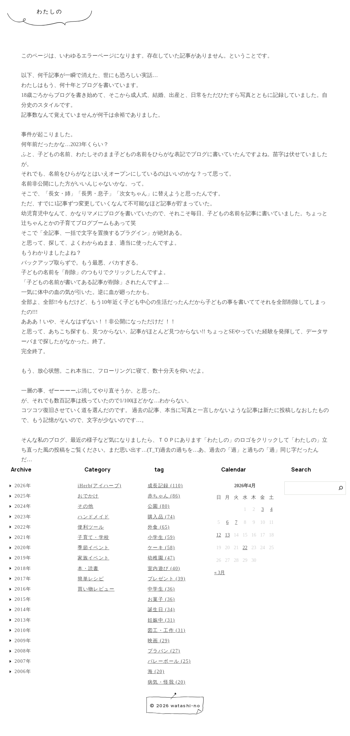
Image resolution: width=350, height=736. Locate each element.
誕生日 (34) (161, 609)
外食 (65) (159, 527)
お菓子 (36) (161, 599)
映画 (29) (159, 640)
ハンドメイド (93, 516)
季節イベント (93, 547)
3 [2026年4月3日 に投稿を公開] (262, 509)
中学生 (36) (161, 589)
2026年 (22, 485)
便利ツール (91, 527)
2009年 (22, 640)
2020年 (22, 547)
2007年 (22, 661)
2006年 (22, 671)
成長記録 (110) (165, 485)
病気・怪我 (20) (167, 682)
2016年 (22, 589)
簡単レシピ (91, 578)
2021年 (22, 537)
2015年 (22, 599)
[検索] (341, 488)
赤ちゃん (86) (164, 496)
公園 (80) (159, 506)
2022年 (22, 527)
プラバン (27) (164, 651)
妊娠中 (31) (161, 620)
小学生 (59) (161, 537)
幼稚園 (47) (161, 557)
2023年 (22, 516)
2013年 (22, 620)
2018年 (22, 568)
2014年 (22, 609)
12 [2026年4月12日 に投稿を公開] (218, 535)
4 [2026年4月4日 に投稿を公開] (271, 509)
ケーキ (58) (161, 547)
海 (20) (156, 671)
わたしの (50, 11)
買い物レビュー (96, 589)
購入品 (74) (161, 516)
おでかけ (88, 496)
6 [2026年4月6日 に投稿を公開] (227, 522)
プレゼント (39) (167, 578)
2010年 (22, 630)
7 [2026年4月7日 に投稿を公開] (236, 522)
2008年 (22, 651)
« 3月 (219, 572)
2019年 (22, 557)
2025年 (22, 496)
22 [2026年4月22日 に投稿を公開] (245, 547)
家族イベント (93, 557)
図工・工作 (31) (167, 630)
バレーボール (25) (169, 661)
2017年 (22, 578)
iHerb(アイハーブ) (99, 485)
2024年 (22, 506)
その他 (85, 506)
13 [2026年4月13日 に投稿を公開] (227, 535)
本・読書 (88, 568)
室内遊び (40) (164, 568)
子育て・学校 (93, 537)
